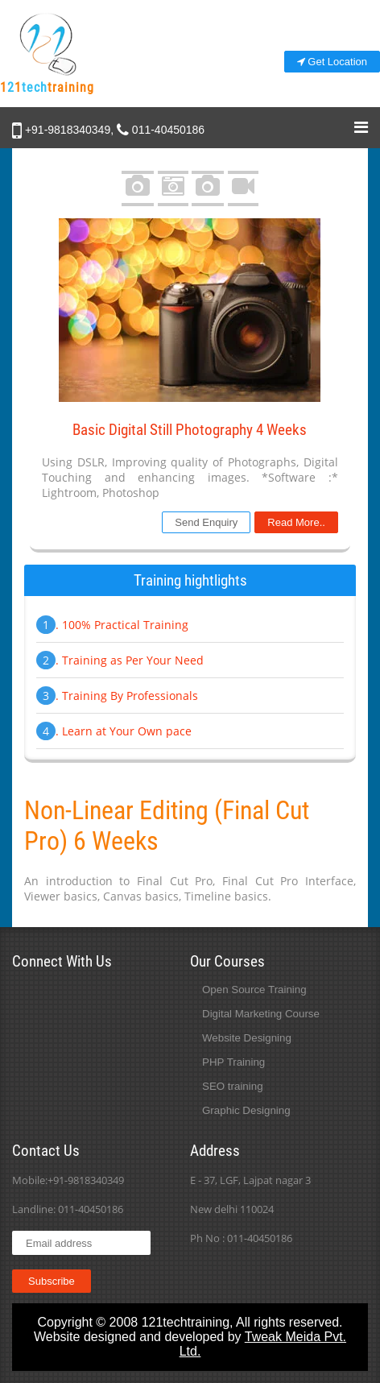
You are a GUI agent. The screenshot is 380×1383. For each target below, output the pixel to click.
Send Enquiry (206, 522)
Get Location (332, 62)
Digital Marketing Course (261, 1014)
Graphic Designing (246, 1110)
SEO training (232, 1086)
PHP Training (233, 1062)
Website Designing (246, 1038)
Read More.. (296, 522)
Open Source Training (254, 989)
